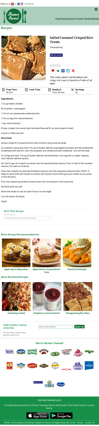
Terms (72, 422)
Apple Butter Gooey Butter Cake (46, 271)
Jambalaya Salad (16, 313)
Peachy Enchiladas (77, 269)
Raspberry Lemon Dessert (47, 313)
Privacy (80, 422)
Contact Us (90, 422)
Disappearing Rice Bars (78, 313)
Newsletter (29, 4)
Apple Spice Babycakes (16, 269)
